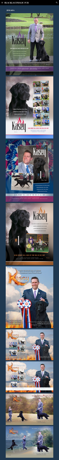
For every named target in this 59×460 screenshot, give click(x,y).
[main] (29, 10)
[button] (2, 2)
